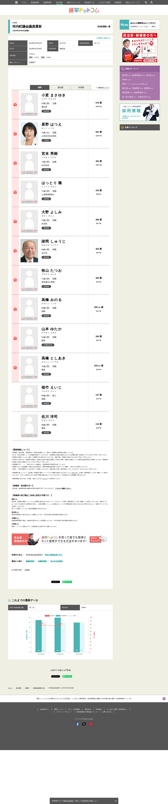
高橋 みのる (64, 301)
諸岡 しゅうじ (64, 242)
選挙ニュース (58, 709)
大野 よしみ (64, 213)
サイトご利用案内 (74, 709)
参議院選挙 (48, 2)
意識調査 (118, 2)
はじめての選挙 (104, 2)
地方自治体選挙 (56, 561)
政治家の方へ (44, 709)
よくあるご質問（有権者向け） (117, 709)
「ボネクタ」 (74, 472)
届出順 (60, 87)
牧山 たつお (64, 272)
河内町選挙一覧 (103, 26)
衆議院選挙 (35, 2)
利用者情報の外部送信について (87, 712)
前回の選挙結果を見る (53, 555)
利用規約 (99, 709)
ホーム (10, 688)
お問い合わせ (107, 712)
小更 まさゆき (64, 96)
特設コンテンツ (132, 2)
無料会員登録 (68, 801)
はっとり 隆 (64, 184)
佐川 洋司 (64, 418)
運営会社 (88, 709)
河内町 (27, 570)
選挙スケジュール (73, 2)
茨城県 (27, 688)
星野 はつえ (64, 125)
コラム (24, 2)
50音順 (81, 87)
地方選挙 (59, 2)
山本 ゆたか (64, 330)
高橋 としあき (64, 359)
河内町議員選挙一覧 (38, 688)
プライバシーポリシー (64, 712)
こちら (44, 478)
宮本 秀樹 (64, 155)
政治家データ (89, 2)
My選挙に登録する (103, 38)
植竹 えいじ (64, 388)
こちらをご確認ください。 (63, 488)
